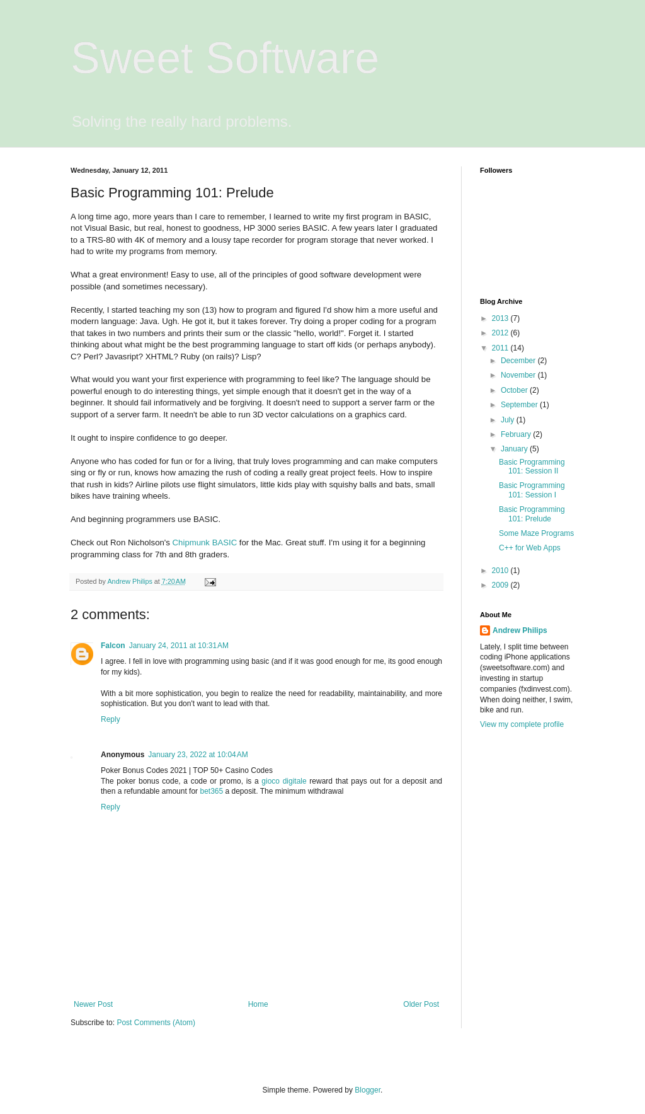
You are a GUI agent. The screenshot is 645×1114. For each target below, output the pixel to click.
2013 (501, 318)
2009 (501, 585)
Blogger (367, 1090)
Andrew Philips (520, 630)
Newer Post (93, 1004)
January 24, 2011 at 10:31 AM (179, 645)
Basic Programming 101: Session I (532, 490)
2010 (501, 570)
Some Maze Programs (536, 533)
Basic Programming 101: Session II (532, 466)
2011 (501, 348)
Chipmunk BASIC (205, 542)
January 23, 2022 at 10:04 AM (198, 754)
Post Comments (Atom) (156, 1022)
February (517, 434)
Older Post (421, 1004)
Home (258, 1004)
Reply (110, 719)
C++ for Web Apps (530, 547)
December (519, 360)
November (519, 375)
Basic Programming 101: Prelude (532, 514)
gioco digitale (283, 781)
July (509, 419)
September (520, 404)
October (515, 390)
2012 (501, 332)
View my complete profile (522, 724)
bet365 (211, 791)
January (515, 448)
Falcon (113, 645)
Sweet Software (225, 58)
